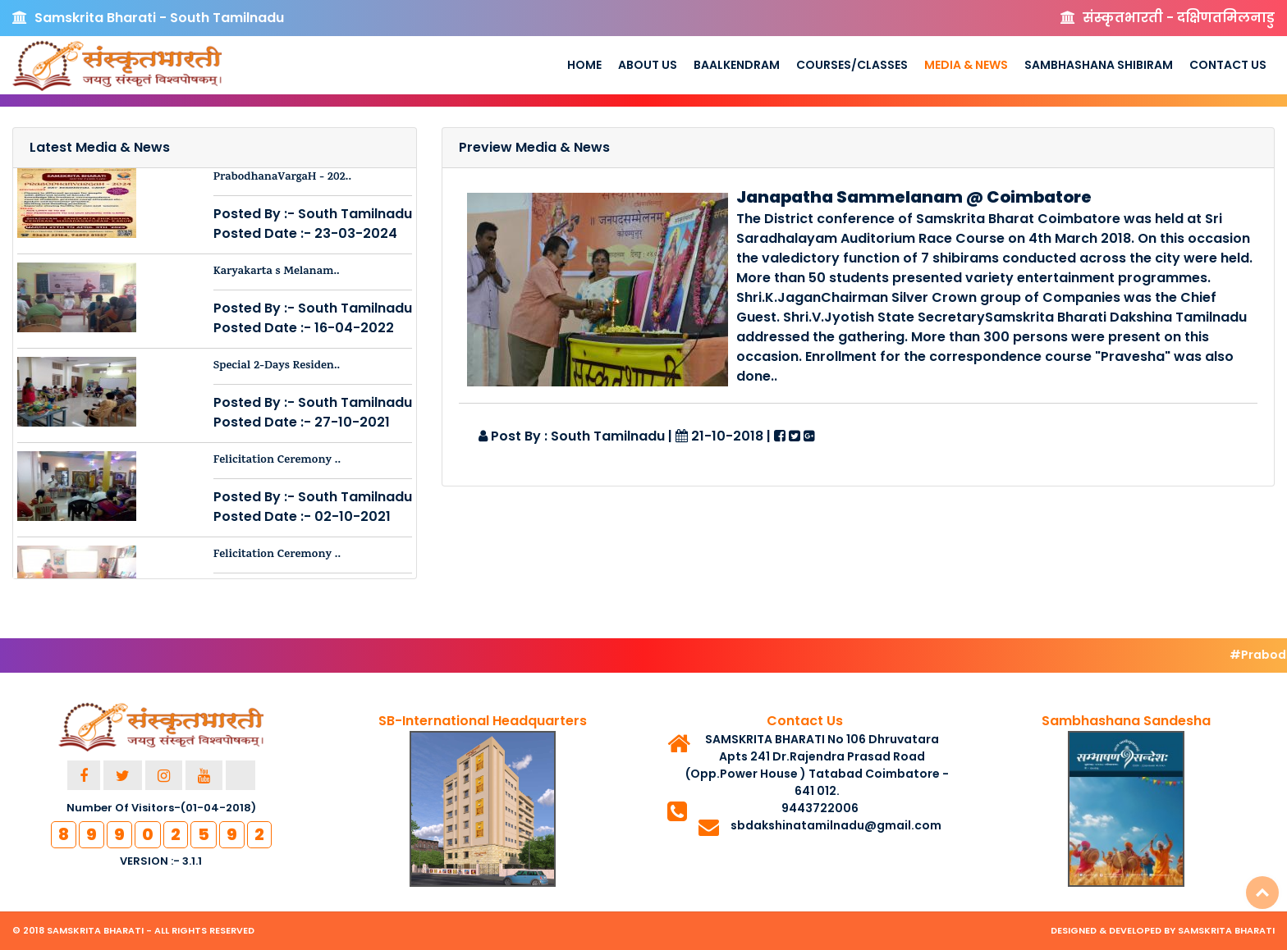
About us (647, 65)
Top (1262, 892)
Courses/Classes (852, 65)
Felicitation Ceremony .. (277, 460)
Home (584, 65)
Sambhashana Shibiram (1098, 65)
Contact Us (1227, 65)
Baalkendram (737, 65)
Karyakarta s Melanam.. (276, 272)
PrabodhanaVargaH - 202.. (282, 177)
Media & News (966, 65)
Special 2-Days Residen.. (276, 366)
